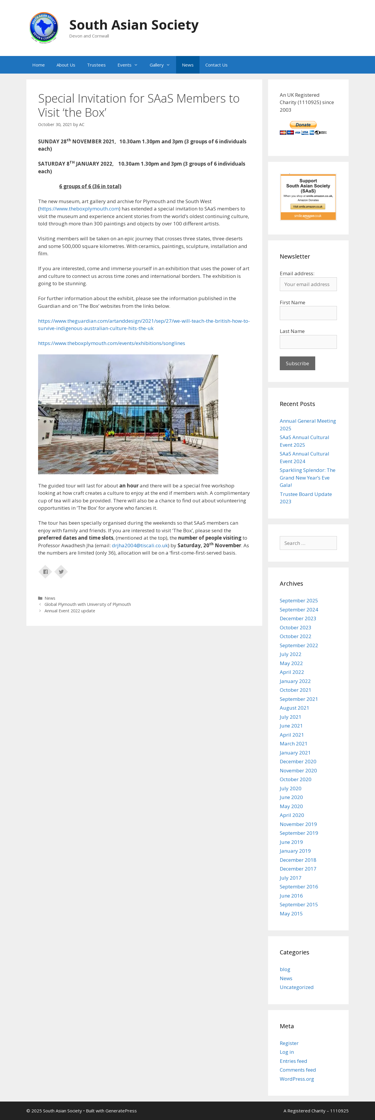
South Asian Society (134, 24)
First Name (292, 302)
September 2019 (299, 833)
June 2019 (291, 842)
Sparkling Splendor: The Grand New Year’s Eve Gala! (307, 477)
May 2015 (291, 913)
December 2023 (298, 618)
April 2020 (292, 815)
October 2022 (295, 636)
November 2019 (298, 824)
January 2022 (295, 681)
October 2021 (295, 689)
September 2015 (299, 904)
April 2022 (292, 672)
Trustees (96, 65)
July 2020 (290, 788)
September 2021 (299, 699)
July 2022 (290, 654)
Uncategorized (297, 987)
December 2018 (298, 859)
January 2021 (295, 752)
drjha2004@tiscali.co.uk (140, 545)
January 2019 (295, 850)
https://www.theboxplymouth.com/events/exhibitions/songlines (111, 343)
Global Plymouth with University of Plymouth (88, 604)
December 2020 (298, 761)
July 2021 (290, 716)
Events (130, 65)
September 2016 (299, 886)
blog (285, 969)
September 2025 (299, 600)
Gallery (163, 65)
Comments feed (298, 1069)
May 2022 (291, 663)
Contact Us (216, 65)
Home (38, 65)
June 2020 (291, 797)
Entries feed (293, 1061)
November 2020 (298, 770)
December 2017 (298, 868)
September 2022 (299, 645)
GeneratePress (121, 1111)
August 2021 (294, 707)
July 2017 (290, 877)
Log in (287, 1051)
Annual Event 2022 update (70, 610)
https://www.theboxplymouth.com (79, 208)
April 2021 (292, 734)
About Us (66, 65)
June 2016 (291, 895)
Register (289, 1043)
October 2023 (295, 627)
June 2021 (291, 725)
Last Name (292, 331)
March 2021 (294, 743)
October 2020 (295, 779)
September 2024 (299, 609)
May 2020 (291, 806)
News (188, 65)
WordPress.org (297, 1078)
